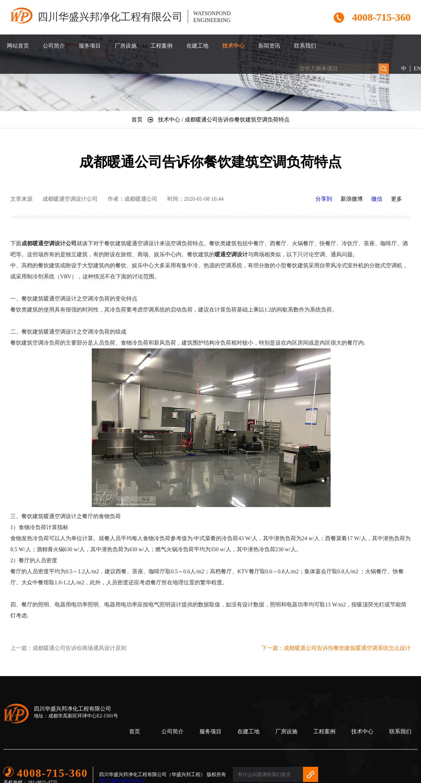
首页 (134, 731)
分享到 (323, 199)
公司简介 (54, 46)
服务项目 (90, 46)
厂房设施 (126, 46)
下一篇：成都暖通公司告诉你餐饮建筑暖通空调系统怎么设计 (336, 648)
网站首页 (18, 46)
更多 (396, 199)
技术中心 (233, 46)
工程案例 (161, 46)
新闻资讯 (269, 46)
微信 (376, 199)
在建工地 (197, 46)
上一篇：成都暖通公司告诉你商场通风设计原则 (68, 648)
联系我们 (305, 46)
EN (417, 68)
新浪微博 (352, 199)
